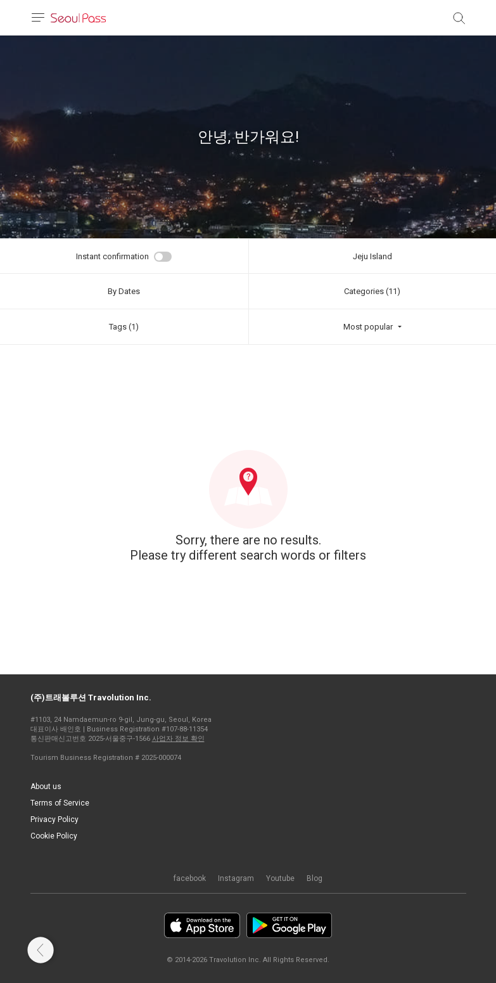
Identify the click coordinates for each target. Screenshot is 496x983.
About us (45, 786)
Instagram (236, 878)
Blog (314, 878)
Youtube (280, 878)
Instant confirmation (112, 256)
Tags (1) (124, 326)
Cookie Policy (53, 836)
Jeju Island (372, 256)
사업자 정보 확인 (178, 739)
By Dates (124, 291)
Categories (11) (372, 291)
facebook (190, 878)
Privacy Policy (54, 819)
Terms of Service (59, 803)
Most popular (368, 326)
